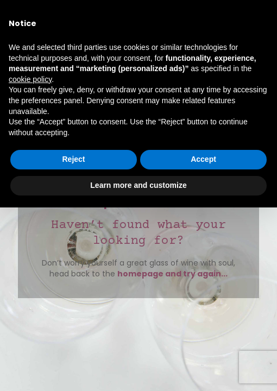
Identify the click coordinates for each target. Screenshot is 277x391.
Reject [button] (73, 159)
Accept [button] (203, 159)
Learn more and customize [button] (138, 185)
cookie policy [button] (30, 79)
